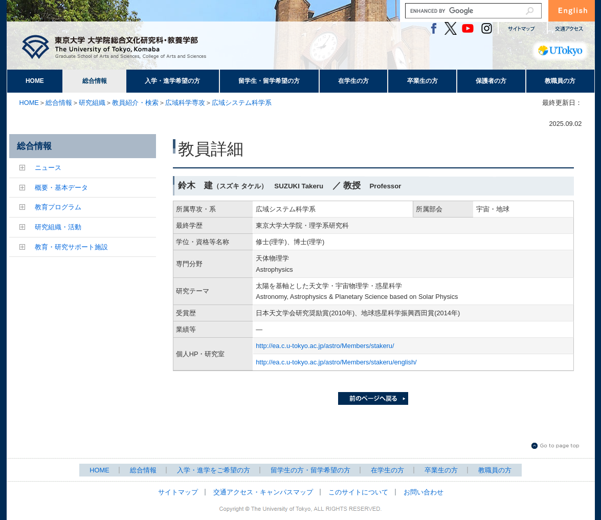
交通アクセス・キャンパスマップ (263, 492)
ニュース (48, 167)
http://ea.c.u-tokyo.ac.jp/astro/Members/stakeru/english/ (336, 362)
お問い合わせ (423, 492)
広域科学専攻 (185, 102)
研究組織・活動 (58, 227)
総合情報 (94, 80)
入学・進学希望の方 (172, 80)
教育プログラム (58, 207)
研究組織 (92, 102)
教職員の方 (560, 80)
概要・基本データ (61, 187)
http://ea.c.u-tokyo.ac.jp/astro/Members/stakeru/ (325, 346)
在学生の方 (353, 80)
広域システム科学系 (242, 102)
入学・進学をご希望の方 (213, 470)
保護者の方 (491, 80)
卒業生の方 (422, 80)
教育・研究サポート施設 (71, 247)
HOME (35, 80)
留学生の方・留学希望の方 (310, 470)
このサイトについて (358, 492)
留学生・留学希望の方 (269, 80)
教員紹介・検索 (135, 102)
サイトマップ (178, 492)
